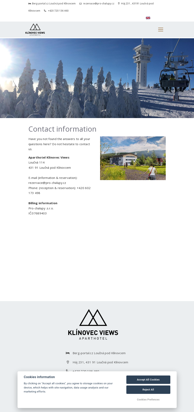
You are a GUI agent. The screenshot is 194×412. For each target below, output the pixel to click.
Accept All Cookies (148, 379)
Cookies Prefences (148, 399)
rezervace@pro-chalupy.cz (96, 3)
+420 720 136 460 (56, 10)
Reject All (148, 389)
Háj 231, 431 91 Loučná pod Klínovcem (100, 362)
